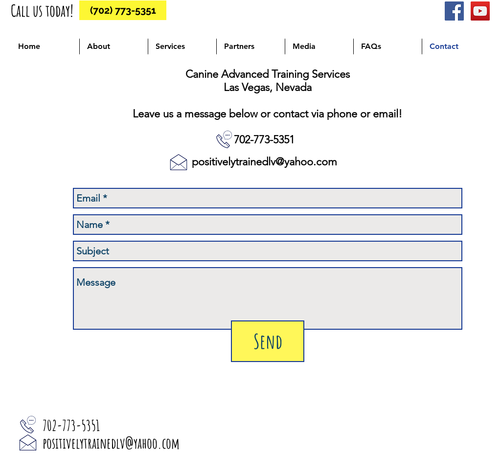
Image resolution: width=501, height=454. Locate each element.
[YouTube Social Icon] (480, 11)
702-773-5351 (264, 139)
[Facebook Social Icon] (454, 11)
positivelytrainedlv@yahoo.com (264, 161)
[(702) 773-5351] (122, 10)
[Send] (267, 341)
